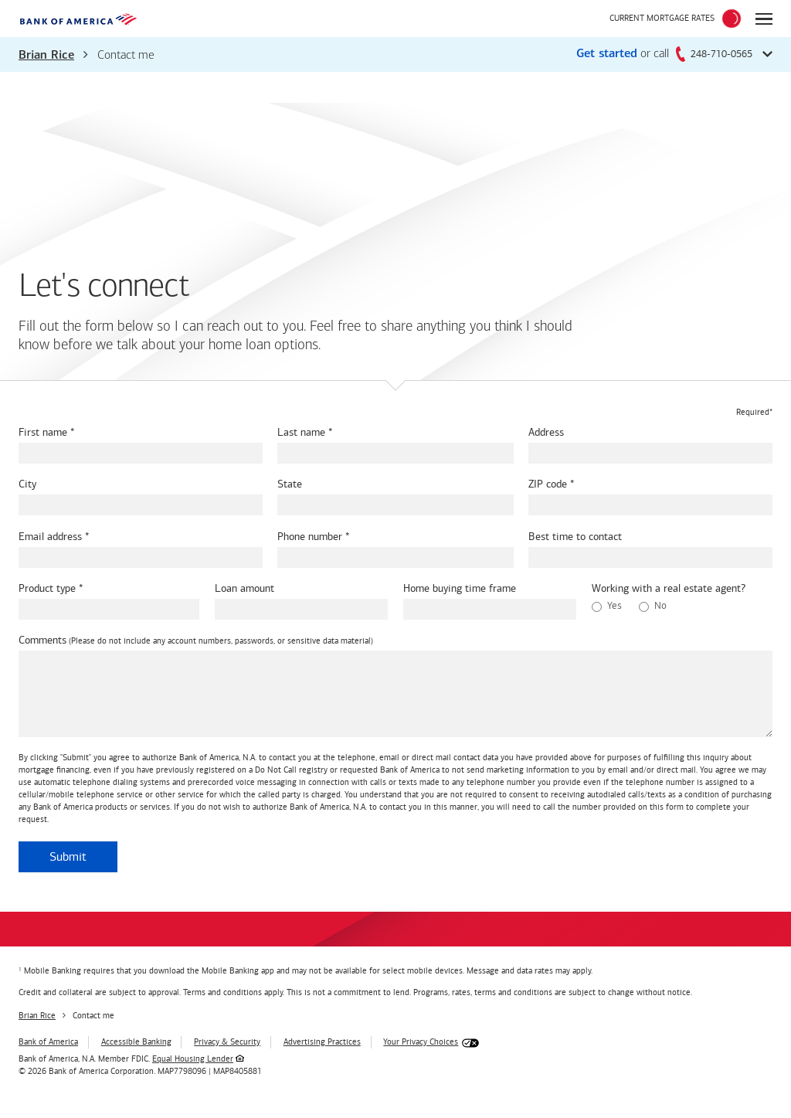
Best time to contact (575, 537)
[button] (395, 54)
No (653, 606)
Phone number (309, 537)
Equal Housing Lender (192, 1059)
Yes (607, 606)
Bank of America (48, 1042)
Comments (42, 640)
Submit (68, 856)
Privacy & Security (227, 1042)
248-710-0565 (714, 53)
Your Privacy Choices (420, 1042)
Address (546, 432)
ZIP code (547, 484)
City (27, 484)
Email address (50, 537)
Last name (301, 432)
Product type (47, 589)
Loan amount (244, 589)
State (289, 484)
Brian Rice (46, 55)
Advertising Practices (322, 1042)
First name (43, 432)
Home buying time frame (459, 589)
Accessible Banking (136, 1042)
